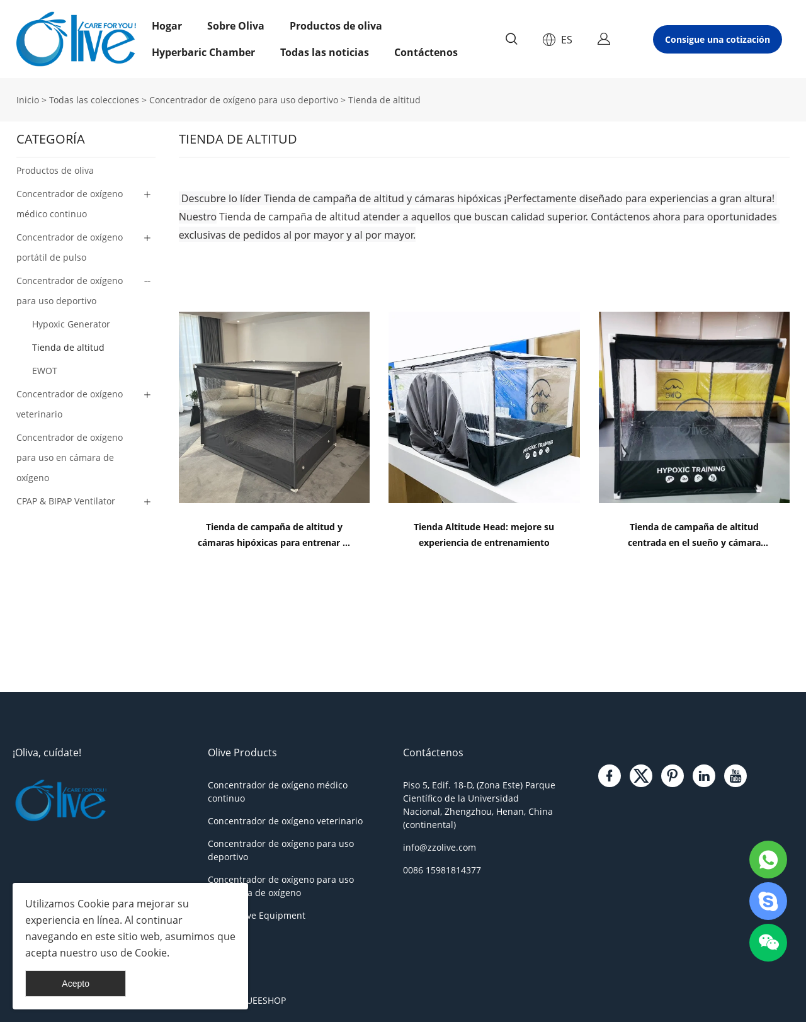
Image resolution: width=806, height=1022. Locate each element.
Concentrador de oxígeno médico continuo (69, 204)
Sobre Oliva (235, 26)
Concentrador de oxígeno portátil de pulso (69, 247)
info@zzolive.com (439, 847)
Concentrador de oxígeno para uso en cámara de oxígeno (69, 457)
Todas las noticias (324, 52)
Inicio (27, 100)
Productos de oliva (336, 26)
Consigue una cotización (717, 39)
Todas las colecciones (94, 100)
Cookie (93, 904)
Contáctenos (426, 52)
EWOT (44, 371)
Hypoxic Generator (71, 324)
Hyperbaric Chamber (203, 52)
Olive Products (242, 752)
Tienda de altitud (384, 100)
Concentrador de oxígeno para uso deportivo (243, 100)
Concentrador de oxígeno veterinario (69, 404)
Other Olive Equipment (256, 915)
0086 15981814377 (442, 870)
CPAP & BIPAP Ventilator (65, 501)
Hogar (167, 26)
